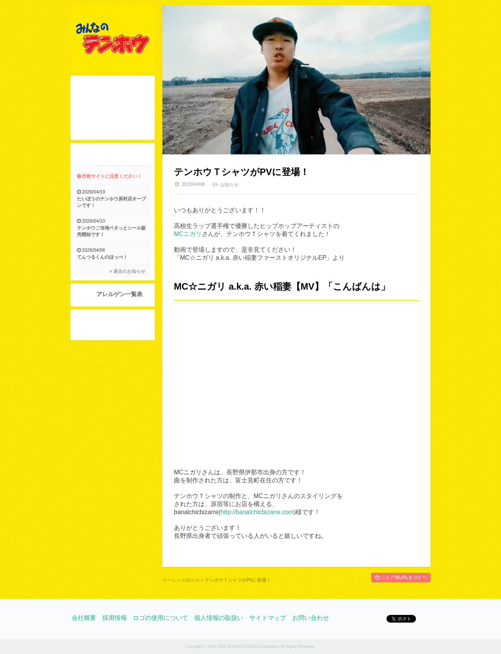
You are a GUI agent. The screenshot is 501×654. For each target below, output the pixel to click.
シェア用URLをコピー (401, 577)
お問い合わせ (310, 618)
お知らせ (229, 184)
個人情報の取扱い (218, 618)
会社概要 (84, 618)
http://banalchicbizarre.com (257, 512)
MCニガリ (188, 234)
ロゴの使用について (160, 618)
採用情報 (114, 618)
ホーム (169, 580)
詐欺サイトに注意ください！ (109, 176)
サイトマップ (267, 618)
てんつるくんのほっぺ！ (102, 257)
